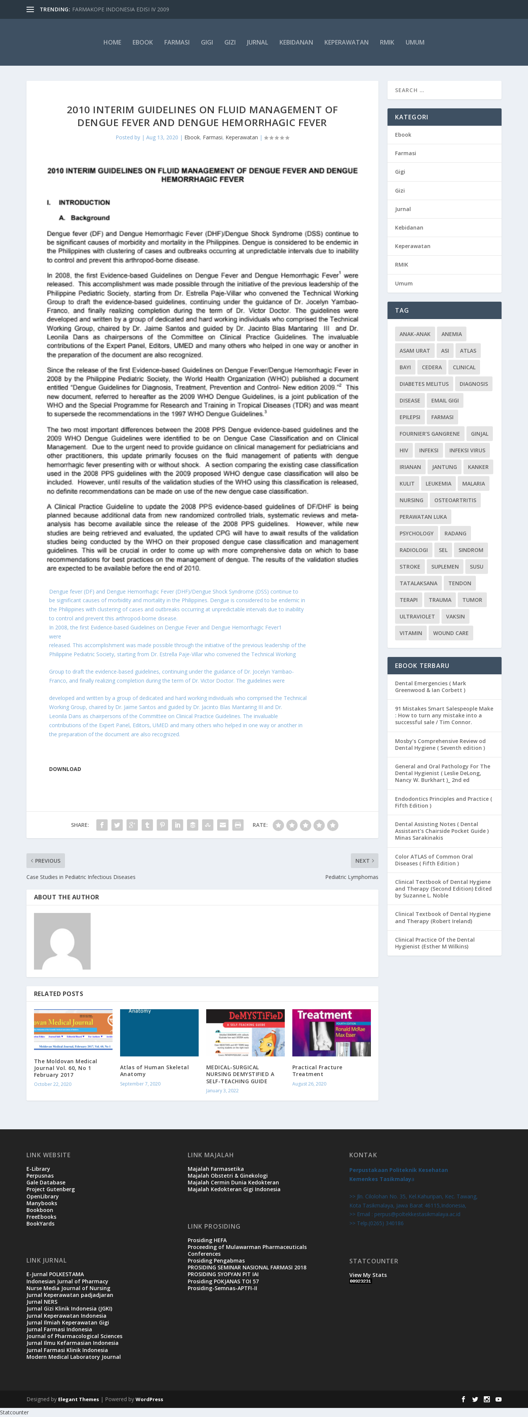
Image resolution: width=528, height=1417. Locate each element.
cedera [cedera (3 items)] (432, 367)
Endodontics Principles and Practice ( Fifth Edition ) (443, 802)
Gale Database (45, 1182)
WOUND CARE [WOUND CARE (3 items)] (451, 633)
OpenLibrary (42, 1196)
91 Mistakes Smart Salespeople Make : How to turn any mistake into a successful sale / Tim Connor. (444, 715)
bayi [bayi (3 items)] (405, 367)
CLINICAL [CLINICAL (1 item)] (464, 367)
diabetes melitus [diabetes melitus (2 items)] (424, 383)
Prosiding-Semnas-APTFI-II (222, 1288)
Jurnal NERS (41, 1301)
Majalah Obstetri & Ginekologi (228, 1175)
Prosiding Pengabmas (216, 1260)
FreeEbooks (41, 1216)
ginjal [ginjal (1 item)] (479, 433)
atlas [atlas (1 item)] (468, 350)
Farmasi (177, 42)
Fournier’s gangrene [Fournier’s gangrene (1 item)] (430, 433)
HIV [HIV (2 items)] (404, 450)
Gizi (230, 42)
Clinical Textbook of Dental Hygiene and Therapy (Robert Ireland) (443, 917)
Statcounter (14, 1412)
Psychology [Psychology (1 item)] (417, 533)
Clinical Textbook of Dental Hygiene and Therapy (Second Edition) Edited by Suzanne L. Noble (443, 888)
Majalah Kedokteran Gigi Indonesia (234, 1189)
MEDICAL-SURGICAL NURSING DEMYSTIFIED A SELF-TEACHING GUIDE (240, 1074)
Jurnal (257, 42)
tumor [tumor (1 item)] (472, 599)
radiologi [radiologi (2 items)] (414, 550)
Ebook (143, 42)
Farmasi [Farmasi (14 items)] (442, 417)
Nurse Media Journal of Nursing (68, 1288)
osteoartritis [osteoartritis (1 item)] (455, 500)
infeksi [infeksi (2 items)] (428, 450)
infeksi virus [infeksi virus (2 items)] (467, 450)
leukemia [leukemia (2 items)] (438, 483)
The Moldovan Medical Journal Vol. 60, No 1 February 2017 (65, 1068)
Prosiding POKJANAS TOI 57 (223, 1281)
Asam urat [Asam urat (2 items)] (415, 350)
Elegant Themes (78, 1399)
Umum (415, 42)
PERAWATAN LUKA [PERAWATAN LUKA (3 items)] (423, 516)
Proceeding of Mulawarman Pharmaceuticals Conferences (247, 1250)
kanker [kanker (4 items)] (478, 466)
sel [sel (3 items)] (443, 550)
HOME (112, 42)
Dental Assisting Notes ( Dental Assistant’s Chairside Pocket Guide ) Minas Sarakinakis (442, 830)
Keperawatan (346, 42)
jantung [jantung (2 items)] (444, 466)
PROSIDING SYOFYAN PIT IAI (223, 1274)
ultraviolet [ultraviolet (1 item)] (417, 616)
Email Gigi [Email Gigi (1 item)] (445, 400)
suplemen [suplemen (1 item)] (445, 566)
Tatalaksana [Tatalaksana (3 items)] (418, 583)
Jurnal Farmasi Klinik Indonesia (67, 1350)
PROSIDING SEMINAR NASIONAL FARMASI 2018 (247, 1267)
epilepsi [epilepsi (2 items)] (410, 417)
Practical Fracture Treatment (317, 1071)
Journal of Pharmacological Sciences (74, 1336)
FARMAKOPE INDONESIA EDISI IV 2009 (120, 9)
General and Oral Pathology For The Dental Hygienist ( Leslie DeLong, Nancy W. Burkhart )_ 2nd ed (442, 773)
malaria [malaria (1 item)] (473, 483)
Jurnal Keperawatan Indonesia (66, 1315)
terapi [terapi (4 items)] (409, 599)
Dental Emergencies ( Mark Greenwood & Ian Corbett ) (430, 687)
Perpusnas (40, 1175)
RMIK (387, 42)
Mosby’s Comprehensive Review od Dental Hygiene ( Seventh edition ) (440, 744)
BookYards (40, 1223)
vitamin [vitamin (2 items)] (411, 633)
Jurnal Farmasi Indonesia (59, 1329)
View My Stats (368, 1274)
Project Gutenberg (50, 1189)
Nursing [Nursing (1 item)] (411, 500)
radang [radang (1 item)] (455, 533)
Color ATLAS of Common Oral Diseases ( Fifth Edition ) (434, 860)
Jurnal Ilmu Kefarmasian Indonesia (72, 1342)
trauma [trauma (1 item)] (440, 599)
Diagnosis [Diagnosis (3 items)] (474, 383)
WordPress (149, 1399)
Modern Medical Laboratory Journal (73, 1356)
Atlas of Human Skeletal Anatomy (154, 1071)
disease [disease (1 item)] (410, 400)
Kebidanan (296, 42)
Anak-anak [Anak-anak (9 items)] (415, 334)
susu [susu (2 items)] (476, 566)
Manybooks (41, 1203)
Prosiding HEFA (207, 1240)
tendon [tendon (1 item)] (459, 583)
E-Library (38, 1168)
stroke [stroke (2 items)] (410, 566)
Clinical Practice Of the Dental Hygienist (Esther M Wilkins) (435, 943)
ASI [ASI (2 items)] (445, 350)
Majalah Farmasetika (216, 1168)
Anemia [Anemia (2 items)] (452, 334)
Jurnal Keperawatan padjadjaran (69, 1294)
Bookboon (39, 1209)
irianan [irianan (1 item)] (410, 466)
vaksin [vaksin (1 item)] (455, 616)
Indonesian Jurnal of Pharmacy (67, 1281)
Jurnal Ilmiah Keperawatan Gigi (67, 1322)
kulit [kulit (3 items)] (407, 483)
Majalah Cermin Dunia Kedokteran (233, 1182)
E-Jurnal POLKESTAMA (55, 1274)
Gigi (207, 42)
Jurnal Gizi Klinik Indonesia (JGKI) (69, 1308)
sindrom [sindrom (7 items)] (471, 550)
